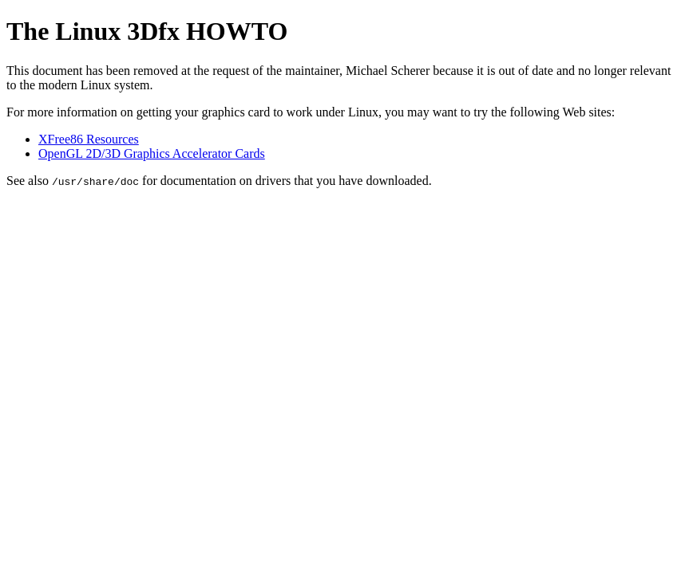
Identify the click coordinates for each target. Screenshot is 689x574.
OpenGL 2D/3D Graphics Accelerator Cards (151, 153)
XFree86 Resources (88, 139)
